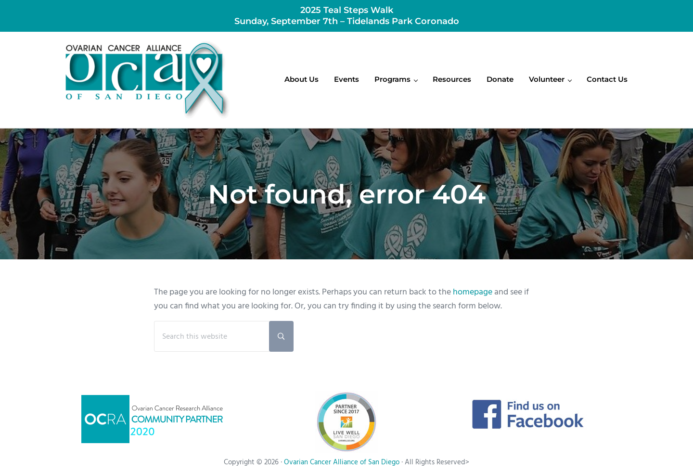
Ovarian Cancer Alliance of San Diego (341, 462)
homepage (472, 292)
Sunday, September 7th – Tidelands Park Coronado (346, 20)
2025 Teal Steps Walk (346, 9)
